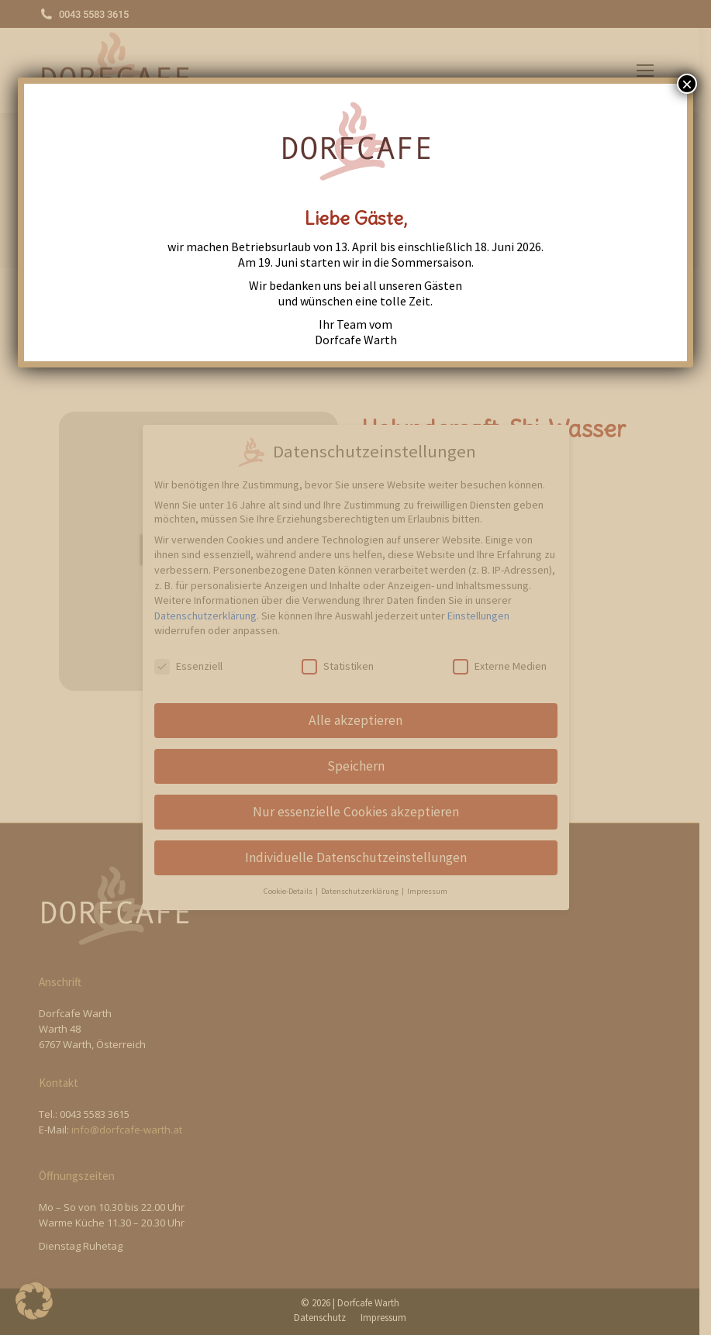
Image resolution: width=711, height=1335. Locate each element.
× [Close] (687, 84)
